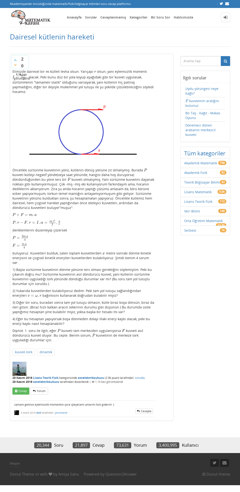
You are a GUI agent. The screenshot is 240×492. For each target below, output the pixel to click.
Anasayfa (74, 17)
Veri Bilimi (192, 211)
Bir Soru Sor (160, 17)
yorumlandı (61, 412)
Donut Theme (22, 474)
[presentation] (47, 71)
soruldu (140, 378)
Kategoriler (138, 17)
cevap (23, 391)
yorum (41, 391)
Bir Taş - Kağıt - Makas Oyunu (202, 115)
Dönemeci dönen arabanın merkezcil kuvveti (200, 130)
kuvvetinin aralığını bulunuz (202, 103)
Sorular (91, 17)
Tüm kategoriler (204, 153)
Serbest (190, 230)
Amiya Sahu (68, 474)
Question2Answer (121, 474)
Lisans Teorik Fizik (46, 378)
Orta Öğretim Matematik (203, 221)
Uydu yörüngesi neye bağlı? (201, 91)
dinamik (46, 352)
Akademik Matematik (200, 163)
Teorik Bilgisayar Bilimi (202, 182)
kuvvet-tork (23, 352)
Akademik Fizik (195, 172)
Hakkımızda (183, 17)
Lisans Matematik (198, 192)
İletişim (15, 463)
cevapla (146, 411)
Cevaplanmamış (113, 17)
